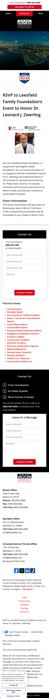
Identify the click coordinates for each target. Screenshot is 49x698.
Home (8, 13)
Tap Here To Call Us (24, 7)
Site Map (24, 608)
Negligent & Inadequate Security (23, 333)
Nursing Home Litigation (19, 352)
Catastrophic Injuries (17, 327)
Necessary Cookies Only (13, 691)
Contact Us (24, 13)
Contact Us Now (24, 292)
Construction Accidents (18, 340)
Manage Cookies (12, 635)
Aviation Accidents (16, 355)
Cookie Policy (37, 632)
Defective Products (16, 343)
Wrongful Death (15, 312)
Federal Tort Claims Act (18, 358)
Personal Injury (14, 309)
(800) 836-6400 (20, 507)
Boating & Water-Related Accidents (24, 330)
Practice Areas (12, 303)
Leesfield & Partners (33, 685)
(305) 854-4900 (18, 500)
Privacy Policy (24, 601)
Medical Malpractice (16, 349)
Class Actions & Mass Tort (19, 361)
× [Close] (25, 673)
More (41, 13)
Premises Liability (15, 336)
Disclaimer (24, 604)
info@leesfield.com (12, 532)
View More (27, 589)
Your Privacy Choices (15, 632)
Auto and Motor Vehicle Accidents (23, 315)
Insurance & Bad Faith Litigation (23, 346)
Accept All (13, 685)
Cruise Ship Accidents (17, 324)
